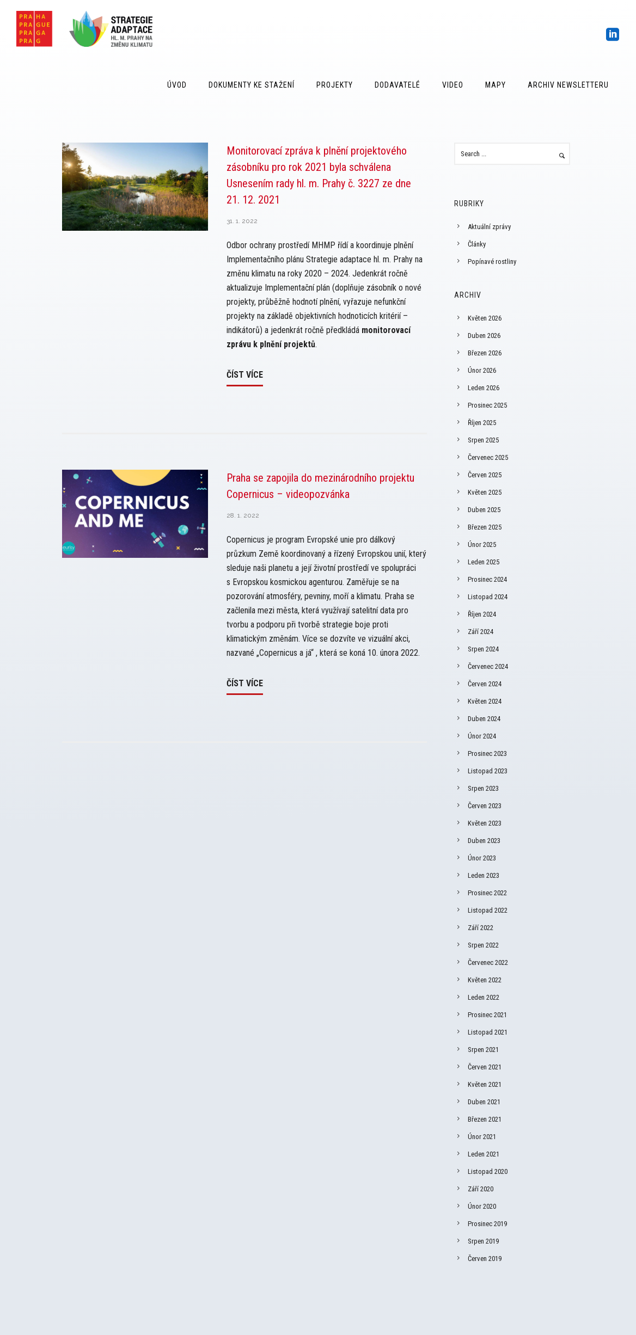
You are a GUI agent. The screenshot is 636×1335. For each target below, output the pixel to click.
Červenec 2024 (488, 666)
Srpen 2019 (483, 1241)
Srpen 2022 (483, 945)
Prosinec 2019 (487, 1224)
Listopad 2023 (487, 771)
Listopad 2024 (487, 597)
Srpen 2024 (483, 649)
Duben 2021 (484, 1102)
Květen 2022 (485, 980)
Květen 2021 (485, 1084)
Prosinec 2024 (487, 579)
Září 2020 (480, 1189)
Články (477, 244)
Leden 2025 (483, 562)
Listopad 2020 (487, 1171)
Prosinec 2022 (487, 893)
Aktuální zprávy (489, 227)
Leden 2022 (483, 997)
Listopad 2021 (487, 1032)
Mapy (495, 85)
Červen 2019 (485, 1258)
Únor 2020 (482, 1206)
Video (452, 85)
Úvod (177, 85)
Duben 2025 (484, 510)
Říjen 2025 (482, 423)
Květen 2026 (485, 318)
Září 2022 (480, 928)
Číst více (245, 375)
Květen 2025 (485, 492)
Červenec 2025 (488, 457)
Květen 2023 (485, 823)
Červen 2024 (485, 684)
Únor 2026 (482, 370)
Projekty (334, 85)
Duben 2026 (484, 335)
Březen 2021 (485, 1119)
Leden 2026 (483, 388)
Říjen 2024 (482, 614)
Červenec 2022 (488, 962)
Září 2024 (480, 631)
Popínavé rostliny (492, 261)
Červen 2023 (485, 806)
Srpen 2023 (483, 788)
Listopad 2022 (487, 910)
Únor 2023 (482, 858)
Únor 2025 (482, 544)
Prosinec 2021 (487, 1015)
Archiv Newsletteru (568, 85)
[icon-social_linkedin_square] (613, 35)
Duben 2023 (484, 840)
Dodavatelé (397, 85)
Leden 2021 (483, 1154)
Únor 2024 (482, 736)
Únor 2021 (482, 1137)
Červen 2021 (485, 1067)
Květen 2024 (485, 701)
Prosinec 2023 (487, 753)
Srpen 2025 (483, 440)
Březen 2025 (485, 527)
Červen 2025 (485, 475)
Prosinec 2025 (487, 405)
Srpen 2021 (483, 1049)
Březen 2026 (485, 353)
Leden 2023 (483, 875)
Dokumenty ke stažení (252, 85)
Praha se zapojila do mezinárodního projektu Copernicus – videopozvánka (320, 486)
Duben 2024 (484, 719)
